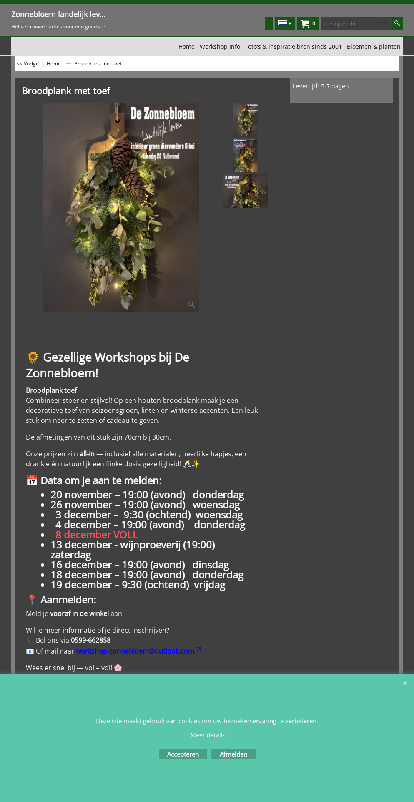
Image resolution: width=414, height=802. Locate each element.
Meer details (208, 735)
